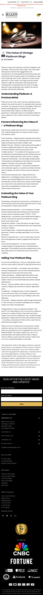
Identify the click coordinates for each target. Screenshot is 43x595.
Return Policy (5, 498)
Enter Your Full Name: (8, 388)
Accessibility (5, 507)
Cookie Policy (5, 505)
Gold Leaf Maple (6, 478)
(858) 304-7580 (6, 426)
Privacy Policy (5, 503)
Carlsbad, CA (6, 439)
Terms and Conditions (8, 496)
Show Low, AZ (6, 443)
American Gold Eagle (8, 474)
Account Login (6, 458)
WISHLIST (12, 7)
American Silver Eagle (8, 476)
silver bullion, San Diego (18, 80)
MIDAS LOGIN (30, 7)
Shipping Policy (6, 500)
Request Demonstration (8, 463)
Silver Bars (4, 485)
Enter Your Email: (6, 395)
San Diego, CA (6, 418)
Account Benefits (6, 461)
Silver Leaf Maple (6, 480)
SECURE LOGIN (21, 7)
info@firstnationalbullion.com (10, 447)
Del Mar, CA (5, 432)
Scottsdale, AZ (7, 436)
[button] (38, 15)
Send (21, 404)
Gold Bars (4, 483)
